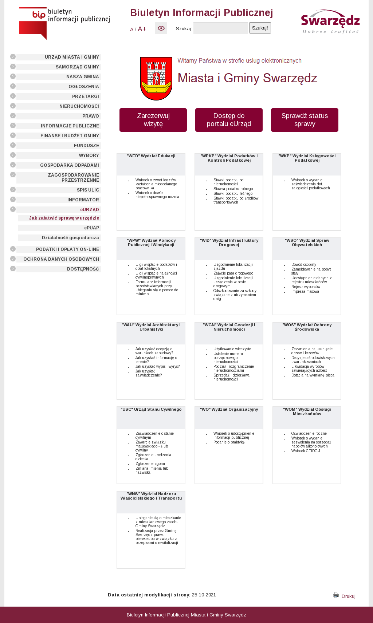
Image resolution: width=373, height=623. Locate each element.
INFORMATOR (83, 199)
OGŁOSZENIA (83, 86)
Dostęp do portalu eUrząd (229, 119)
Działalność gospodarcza (70, 237)
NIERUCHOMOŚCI (79, 106)
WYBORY (89, 155)
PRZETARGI (85, 96)
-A (130, 29)
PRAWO (90, 116)
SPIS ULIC (88, 190)
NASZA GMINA (82, 76)
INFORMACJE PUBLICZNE (70, 126)
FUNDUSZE (86, 145)
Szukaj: (184, 28)
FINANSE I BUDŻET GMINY (69, 135)
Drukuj (344, 596)
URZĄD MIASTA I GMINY (72, 57)
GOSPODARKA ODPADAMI (69, 165)
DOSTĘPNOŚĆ (83, 269)
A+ (142, 29)
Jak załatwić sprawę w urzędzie (64, 218)
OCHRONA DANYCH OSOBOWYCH (61, 259)
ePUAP (91, 227)
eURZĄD (89, 209)
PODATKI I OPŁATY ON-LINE (67, 249)
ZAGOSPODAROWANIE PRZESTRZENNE (73, 178)
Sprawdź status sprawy (305, 119)
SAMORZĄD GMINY (77, 67)
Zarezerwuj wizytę (153, 119)
